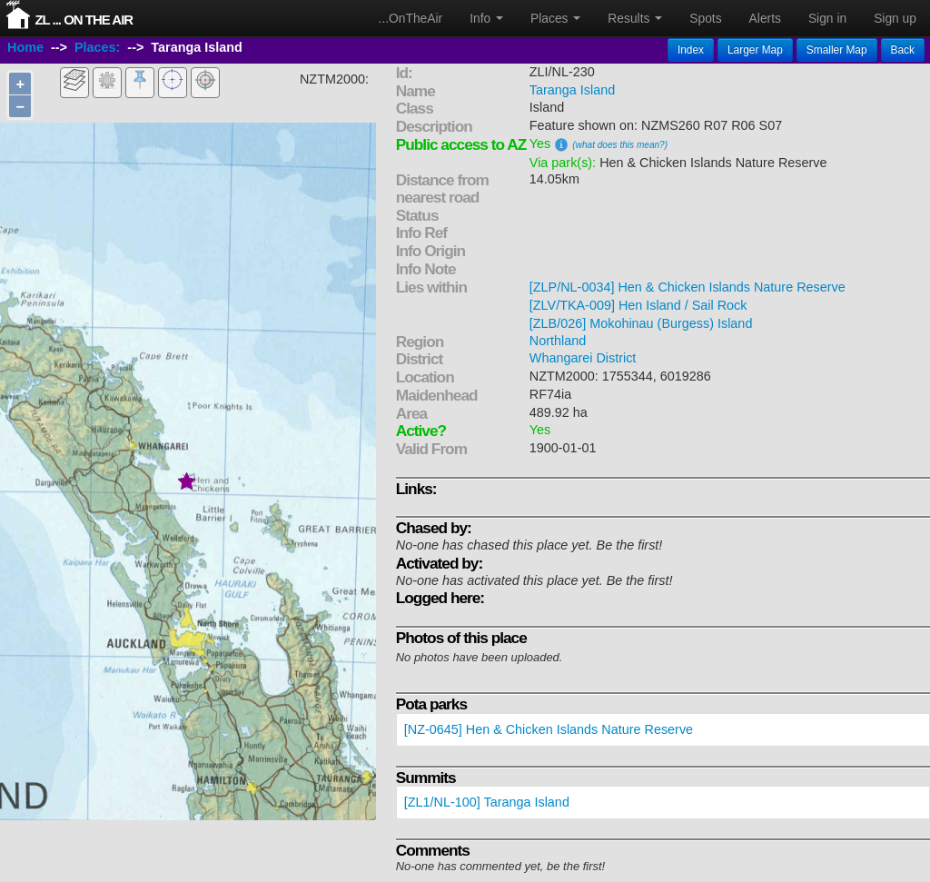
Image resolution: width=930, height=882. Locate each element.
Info (486, 18)
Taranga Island (572, 90)
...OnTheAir (411, 18)
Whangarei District (583, 358)
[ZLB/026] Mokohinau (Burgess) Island (641, 323)
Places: (97, 48)
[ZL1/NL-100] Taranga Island (486, 802)
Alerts (765, 18)
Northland (557, 340)
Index (691, 50)
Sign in (827, 18)
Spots (705, 18)
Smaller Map (836, 50)
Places (555, 18)
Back (903, 50)
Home (25, 48)
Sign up (895, 18)
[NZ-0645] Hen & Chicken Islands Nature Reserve (548, 729)
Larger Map (755, 50)
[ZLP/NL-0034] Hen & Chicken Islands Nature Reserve (687, 287)
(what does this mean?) (620, 145)
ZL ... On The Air (84, 19)
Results (635, 18)
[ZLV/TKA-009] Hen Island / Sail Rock (638, 305)
